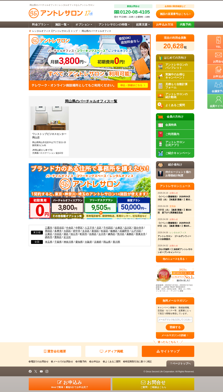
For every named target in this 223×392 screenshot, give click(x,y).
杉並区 (104, 231)
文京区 (86, 231)
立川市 (102, 234)
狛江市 (74, 234)
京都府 (97, 242)
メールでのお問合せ (62, 361)
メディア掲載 (111, 351)
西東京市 (140, 234)
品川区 (128, 227)
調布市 (48, 237)
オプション (83, 24)
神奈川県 (68, 242)
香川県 (116, 242)
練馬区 (111, 234)
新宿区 (95, 231)
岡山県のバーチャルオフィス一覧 (91, 101)
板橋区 (114, 231)
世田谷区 (59, 227)
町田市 (83, 234)
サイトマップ (168, 351)
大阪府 (88, 242)
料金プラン (40, 24)
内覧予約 (185, 24)
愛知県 (79, 242)
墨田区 (48, 231)
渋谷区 (58, 234)
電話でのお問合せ (38, 361)
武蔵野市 (124, 231)
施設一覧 (62, 24)
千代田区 (108, 227)
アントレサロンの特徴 (114, 24)
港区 (66, 234)
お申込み (94, 361)
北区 (99, 227)
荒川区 (120, 234)
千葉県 (58, 242)
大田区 (67, 231)
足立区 (67, 237)
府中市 (76, 231)
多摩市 (58, 231)
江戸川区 (136, 231)
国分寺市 (139, 227)
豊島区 (58, 237)
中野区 (79, 227)
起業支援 (143, 24)
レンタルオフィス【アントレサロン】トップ (55, 31)
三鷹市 (48, 227)
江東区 (48, 234)
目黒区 (93, 234)
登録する (175, 327)
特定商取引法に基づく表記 (137, 361)
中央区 (69, 227)
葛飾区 (130, 234)
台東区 (118, 227)
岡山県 (107, 242)
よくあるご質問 (111, 361)
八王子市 (89, 227)
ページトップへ (180, 363)
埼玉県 (48, 242)
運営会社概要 (55, 351)
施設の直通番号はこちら (175, 14)
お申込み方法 (164, 24)
